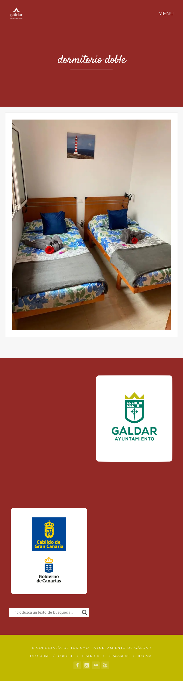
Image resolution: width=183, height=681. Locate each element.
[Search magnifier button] (84, 612)
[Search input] (46, 612)
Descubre (40, 656)
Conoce (65, 656)
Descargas (118, 656)
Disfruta (90, 656)
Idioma (144, 656)
